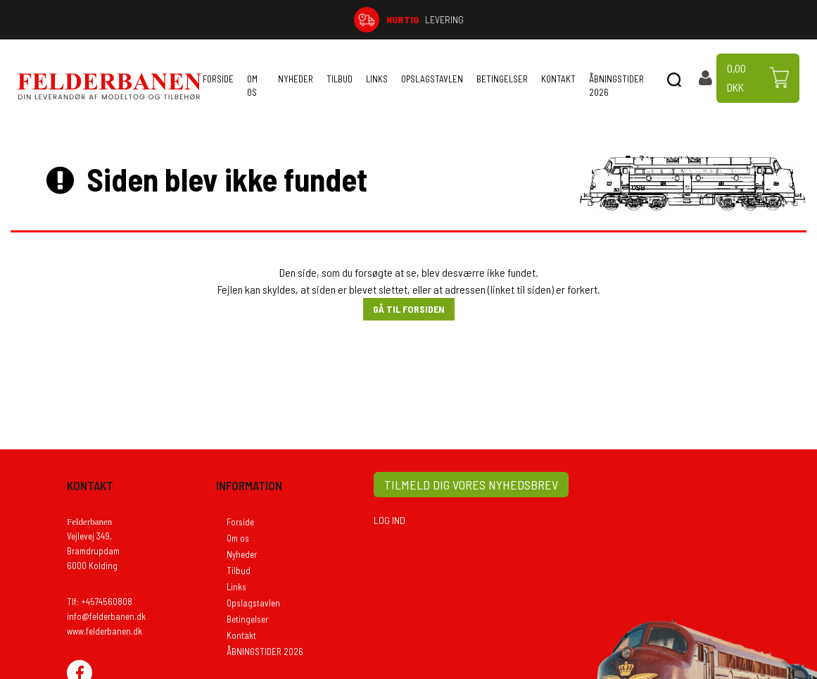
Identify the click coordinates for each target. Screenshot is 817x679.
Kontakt (558, 79)
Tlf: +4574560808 (99, 601)
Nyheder (295, 79)
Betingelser (502, 79)
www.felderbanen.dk (104, 631)
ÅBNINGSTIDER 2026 (616, 85)
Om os (252, 85)
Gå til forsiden (409, 309)
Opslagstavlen (432, 79)
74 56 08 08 (701, 19)
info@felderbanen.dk (106, 616)
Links (377, 79)
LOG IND (389, 520)
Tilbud (340, 79)
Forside (218, 79)
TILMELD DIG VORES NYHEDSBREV (471, 484)
